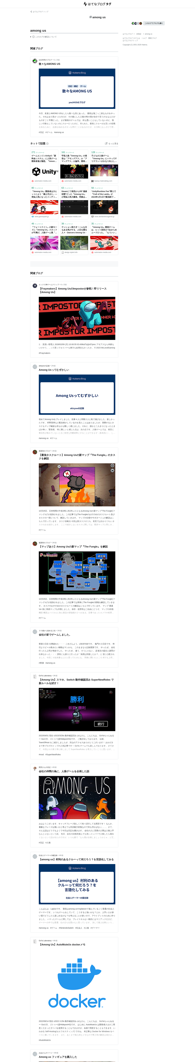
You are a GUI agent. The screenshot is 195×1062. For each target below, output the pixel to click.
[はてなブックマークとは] (47, 143)
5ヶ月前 (57, 60)
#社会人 (78, 928)
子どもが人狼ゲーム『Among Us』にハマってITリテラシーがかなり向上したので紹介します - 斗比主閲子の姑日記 (104, 159)
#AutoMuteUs (45, 1040)
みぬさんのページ (45, 1053)
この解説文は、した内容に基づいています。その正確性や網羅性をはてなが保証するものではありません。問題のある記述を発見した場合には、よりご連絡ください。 (43, 37)
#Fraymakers (44, 353)
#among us (59, 132)
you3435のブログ (45, 60)
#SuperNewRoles (53, 754)
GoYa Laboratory (45, 676)
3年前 (54, 451)
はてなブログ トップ (39, 12)
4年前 (54, 767)
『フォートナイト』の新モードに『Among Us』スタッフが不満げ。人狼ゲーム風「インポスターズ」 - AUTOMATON (44, 230)
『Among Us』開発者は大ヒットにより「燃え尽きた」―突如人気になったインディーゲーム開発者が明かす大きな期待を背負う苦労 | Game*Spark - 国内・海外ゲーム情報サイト (44, 194)
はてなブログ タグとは (131, 38)
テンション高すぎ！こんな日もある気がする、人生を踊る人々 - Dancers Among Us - (74, 230)
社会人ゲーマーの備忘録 (48, 855)
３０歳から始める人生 (47, 631)
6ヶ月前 (64, 285)
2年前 (53, 366)
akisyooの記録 (44, 366)
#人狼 (48, 842)
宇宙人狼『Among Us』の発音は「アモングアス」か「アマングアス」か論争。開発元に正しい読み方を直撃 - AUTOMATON (74, 159)
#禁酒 (41, 663)
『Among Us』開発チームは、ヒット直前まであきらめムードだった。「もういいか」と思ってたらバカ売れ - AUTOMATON (104, 230)
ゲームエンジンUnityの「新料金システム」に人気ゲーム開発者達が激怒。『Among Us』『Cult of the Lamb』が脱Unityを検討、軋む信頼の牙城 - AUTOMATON (44, 159)
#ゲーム (49, 132)
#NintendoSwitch (66, 928)
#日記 (41, 132)
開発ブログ (152, 38)
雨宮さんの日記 (45, 767)
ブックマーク (38, 152)
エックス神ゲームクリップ (49, 285)
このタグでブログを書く (154, 23)
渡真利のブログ (45, 451)
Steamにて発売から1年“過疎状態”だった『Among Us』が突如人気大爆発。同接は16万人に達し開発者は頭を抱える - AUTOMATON (74, 194)
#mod (41, 754)
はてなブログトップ (130, 41)
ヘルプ (144, 38)
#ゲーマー (95, 928)
